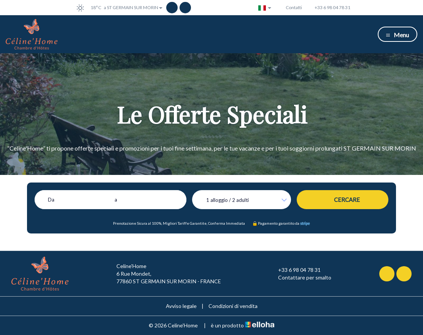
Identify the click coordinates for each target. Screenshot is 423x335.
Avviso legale (181, 306)
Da (51, 200)
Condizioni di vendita (233, 306)
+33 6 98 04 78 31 (295, 270)
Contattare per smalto (300, 277)
